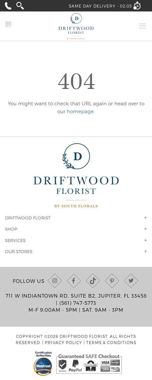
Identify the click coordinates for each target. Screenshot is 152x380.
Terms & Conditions (111, 342)
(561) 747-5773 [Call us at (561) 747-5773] (77, 303)
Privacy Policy (63, 342)
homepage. (81, 111)
